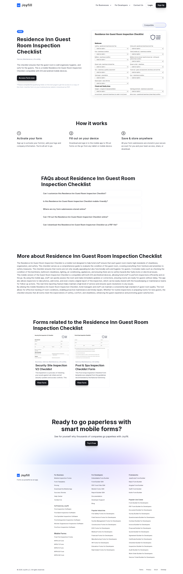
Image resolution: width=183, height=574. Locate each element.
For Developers (121, 5)
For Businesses (102, 5)
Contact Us (138, 5)
